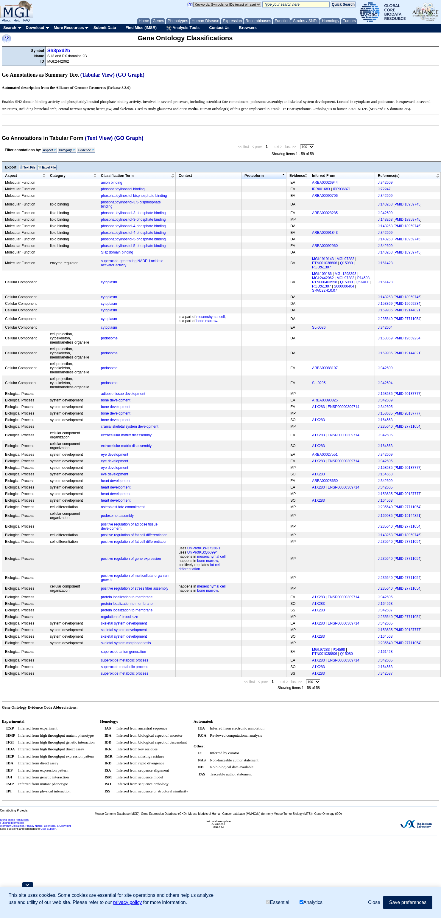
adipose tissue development (123, 394)
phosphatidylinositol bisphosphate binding (134, 196)
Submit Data (105, 27)
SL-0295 (318, 383)
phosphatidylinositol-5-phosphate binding (133, 239)
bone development (115, 400)
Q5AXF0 (362, 282)
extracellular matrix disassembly (126, 435)
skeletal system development (124, 623)
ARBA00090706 (325, 196)
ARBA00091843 (325, 233)
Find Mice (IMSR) (141, 27)
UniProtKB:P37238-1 (203, 548)
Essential (277, 902)
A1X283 (318, 407)
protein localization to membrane (126, 597)
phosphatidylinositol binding (123, 189)
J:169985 (385, 310)
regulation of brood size (119, 617)
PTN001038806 (324, 263)
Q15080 (346, 263)
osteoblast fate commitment (123, 507)
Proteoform (254, 176)
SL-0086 (318, 327)
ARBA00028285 (325, 213)
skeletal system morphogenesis (126, 643)
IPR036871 (342, 189)
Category (67, 150)
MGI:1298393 (345, 274)
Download (35, 27)
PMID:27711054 (407, 319)
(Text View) (99, 138)
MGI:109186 (322, 274)
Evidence (86, 150)
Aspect (49, 150)
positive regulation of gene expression (131, 559)
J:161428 (385, 263)
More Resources (69, 27)
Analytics (311, 902)
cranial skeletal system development (129, 426)
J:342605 (385, 407)
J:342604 (385, 327)
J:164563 (385, 420)
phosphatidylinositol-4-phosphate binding (133, 226)
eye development (114, 454)
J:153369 (385, 304)
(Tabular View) (97, 75)
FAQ (26, 20)
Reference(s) (389, 176)
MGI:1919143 (323, 259)
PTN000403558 (324, 282)
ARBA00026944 (325, 182)
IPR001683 (321, 189)
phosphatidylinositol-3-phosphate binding (133, 213)
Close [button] (374, 902)
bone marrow (206, 321)
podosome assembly (117, 516)
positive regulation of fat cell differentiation (134, 535)
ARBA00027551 (325, 454)
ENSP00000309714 (343, 407)
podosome (109, 338)
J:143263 (385, 204)
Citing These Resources (14, 819)
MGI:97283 (345, 259)
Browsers (248, 27)
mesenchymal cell (210, 317)
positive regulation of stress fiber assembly (134, 588)
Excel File (47, 167)
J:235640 (385, 319)
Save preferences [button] (407, 902)
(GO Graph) (130, 75)
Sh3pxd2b (58, 50)
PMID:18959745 (407, 204)
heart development (115, 481)
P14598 (363, 278)
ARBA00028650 (325, 481)
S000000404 (344, 286)
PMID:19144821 (407, 310)
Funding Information (12, 822)
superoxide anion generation (123, 652)
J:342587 (385, 610)
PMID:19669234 (407, 304)
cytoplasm (109, 282)
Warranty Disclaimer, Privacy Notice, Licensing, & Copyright (35, 825)
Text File (27, 167)
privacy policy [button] (127, 902)
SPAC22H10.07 (324, 290)
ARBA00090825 (325, 400)
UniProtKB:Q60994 (202, 552)
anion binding (111, 182)
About (6, 20)
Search (9, 27)
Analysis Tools (183, 28)
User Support (48, 828)
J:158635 (385, 394)
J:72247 (384, 189)
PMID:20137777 (407, 394)
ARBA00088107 (325, 368)
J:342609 (385, 182)
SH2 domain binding (117, 252)
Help (16, 20)
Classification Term (117, 176)
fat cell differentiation (199, 567)
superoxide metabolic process (124, 660)
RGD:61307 (321, 267)
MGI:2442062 (323, 278)
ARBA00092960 (325, 246)
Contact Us (219, 27)
